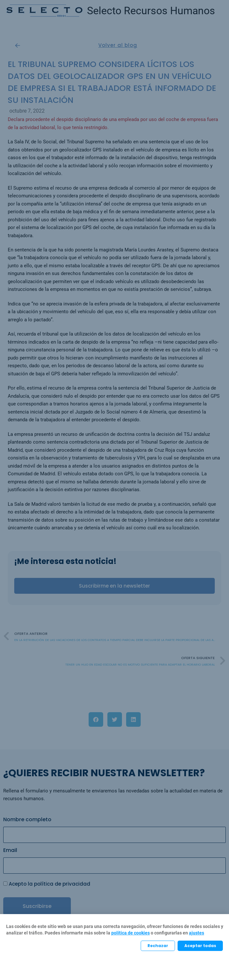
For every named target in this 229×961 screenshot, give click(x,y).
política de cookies (130, 932)
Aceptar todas (200, 945)
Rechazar (157, 945)
